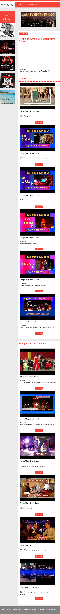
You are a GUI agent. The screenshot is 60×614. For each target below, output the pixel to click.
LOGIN (57, 9)
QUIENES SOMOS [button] (33, 5)
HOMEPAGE (21, 5)
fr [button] (50, 9)
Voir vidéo (39, 122)
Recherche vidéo (7, 20)
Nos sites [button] (46, 5)
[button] (37, 96)
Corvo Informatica (54, 611)
